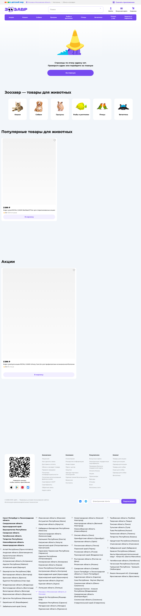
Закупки (69, 470)
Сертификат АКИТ (48, 482)
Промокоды (93, 476)
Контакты (69, 483)
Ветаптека (116, 475)
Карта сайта (46, 490)
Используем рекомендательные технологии (21, 502)
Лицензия (45, 459)
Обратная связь (47, 487)
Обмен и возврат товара (51, 467)
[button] (54, 140)
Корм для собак (118, 470)
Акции (91, 473)
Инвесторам (70, 464)
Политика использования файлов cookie (51, 478)
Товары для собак (119, 467)
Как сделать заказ (48, 461)
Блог (91, 485)
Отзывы (92, 482)
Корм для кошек (119, 461)
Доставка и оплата (49, 464)
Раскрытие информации (75, 461)
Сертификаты (47, 485)
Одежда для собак (119, 472)
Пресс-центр (70, 467)
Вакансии (69, 480)
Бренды (92, 479)
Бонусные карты (95, 459)
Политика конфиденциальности (50, 473)
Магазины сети (94, 487)
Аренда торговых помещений (72, 473)
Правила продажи (48, 470)
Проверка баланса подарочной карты (96, 467)
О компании (70, 459)
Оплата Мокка (94, 471)
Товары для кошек (119, 459)
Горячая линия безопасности (76, 477)
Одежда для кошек (120, 464)
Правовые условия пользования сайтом (34, 500)
